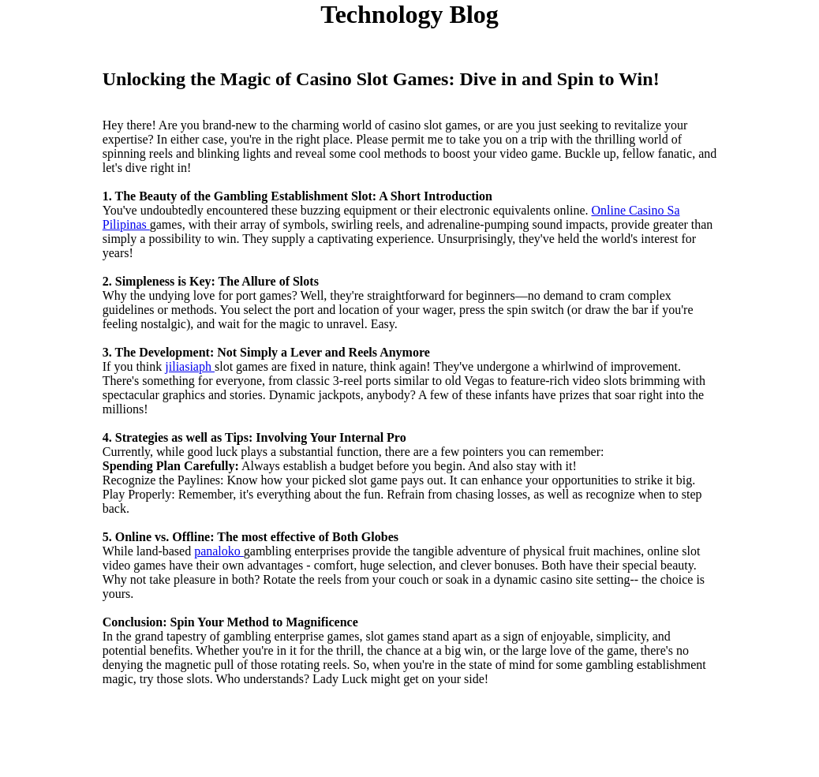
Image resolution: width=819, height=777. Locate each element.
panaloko (219, 551)
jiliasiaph (190, 366)
